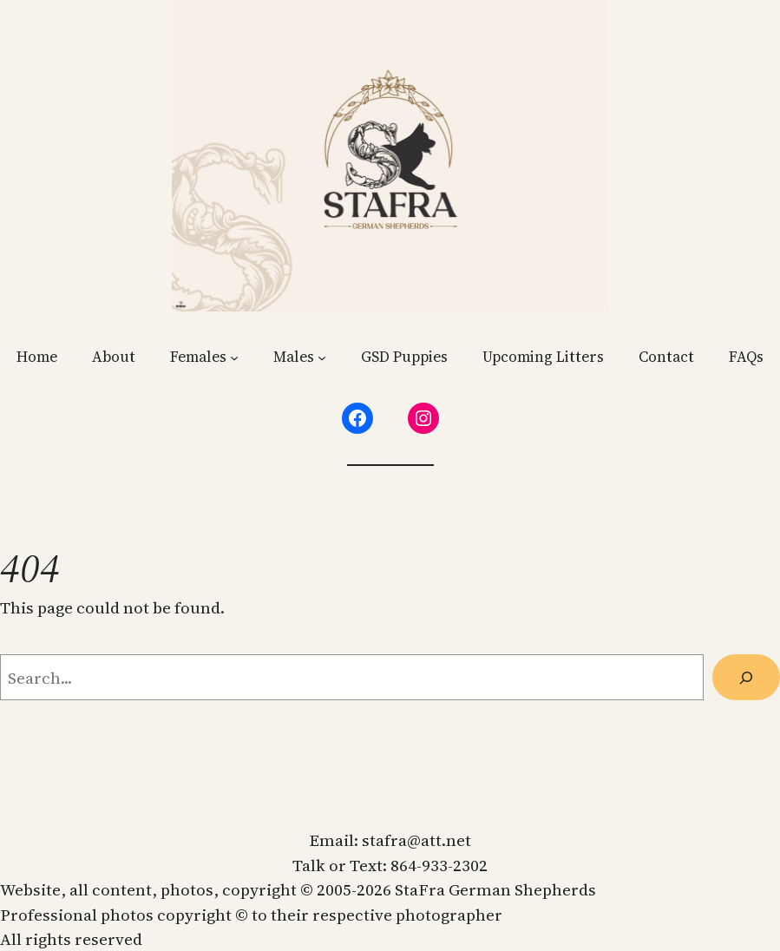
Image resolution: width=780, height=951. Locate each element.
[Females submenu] (234, 357)
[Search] (746, 677)
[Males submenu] (322, 357)
